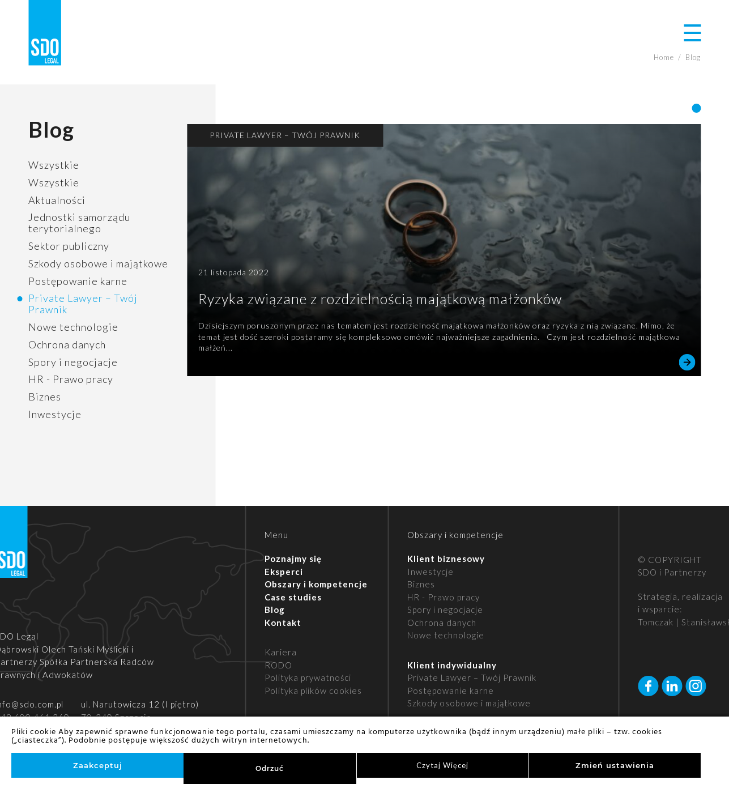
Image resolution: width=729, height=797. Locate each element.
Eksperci (284, 571)
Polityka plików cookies (313, 690)
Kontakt (283, 622)
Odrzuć (269, 768)
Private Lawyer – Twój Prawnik (83, 304)
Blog (275, 609)
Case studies (293, 597)
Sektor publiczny (68, 246)
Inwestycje (55, 414)
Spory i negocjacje (73, 362)
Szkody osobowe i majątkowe (98, 263)
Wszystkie (53, 165)
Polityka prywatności (308, 677)
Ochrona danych (67, 344)
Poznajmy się (293, 558)
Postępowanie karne (77, 281)
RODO (278, 665)
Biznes (44, 396)
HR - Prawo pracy (70, 379)
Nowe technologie (73, 327)
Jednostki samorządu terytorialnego (79, 223)
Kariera (281, 652)
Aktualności (57, 200)
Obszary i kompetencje (316, 584)
